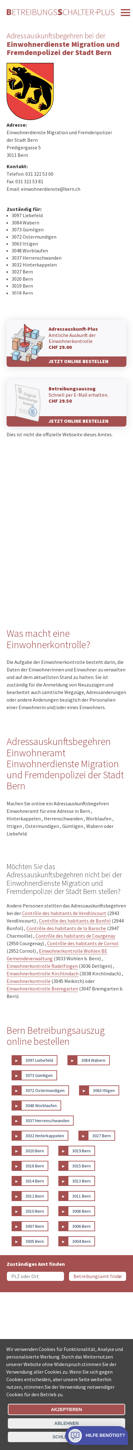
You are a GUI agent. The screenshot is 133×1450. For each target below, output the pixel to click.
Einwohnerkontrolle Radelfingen (42, 966)
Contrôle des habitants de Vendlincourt (64, 913)
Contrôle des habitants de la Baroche (66, 928)
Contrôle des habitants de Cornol (83, 943)
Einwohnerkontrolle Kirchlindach (42, 973)
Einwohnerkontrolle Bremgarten (42, 988)
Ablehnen (66, 1423)
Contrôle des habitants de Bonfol (75, 921)
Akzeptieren (66, 1409)
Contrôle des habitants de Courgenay (75, 936)
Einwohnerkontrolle (29, 981)
